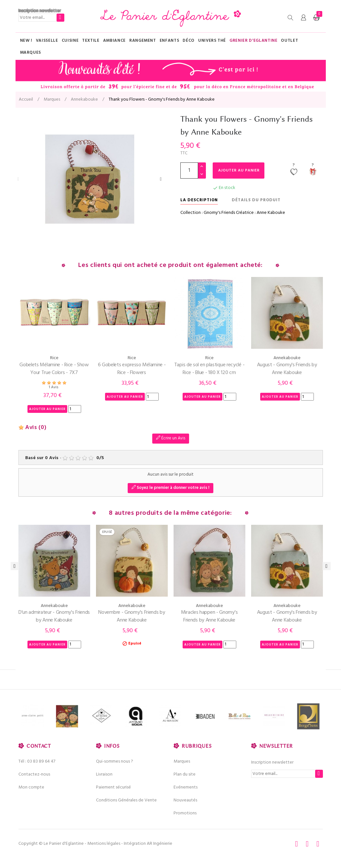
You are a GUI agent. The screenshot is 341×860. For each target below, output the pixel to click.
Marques (182, 761)
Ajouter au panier (240, 170)
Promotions (185, 813)
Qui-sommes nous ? (114, 761)
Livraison (104, 774)
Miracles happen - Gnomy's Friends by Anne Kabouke (209, 616)
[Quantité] (189, 170)
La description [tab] (199, 200)
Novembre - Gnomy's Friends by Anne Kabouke (131, 616)
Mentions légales (103, 843)
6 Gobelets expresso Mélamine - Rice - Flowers (132, 369)
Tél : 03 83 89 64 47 (36, 761)
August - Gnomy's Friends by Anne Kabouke (287, 369)
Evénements (185, 787)
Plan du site (185, 774)
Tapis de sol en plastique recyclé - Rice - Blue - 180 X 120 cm (209, 369)
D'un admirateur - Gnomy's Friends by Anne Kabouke (54, 616)
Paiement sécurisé (113, 787)
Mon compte (31, 787)
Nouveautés (185, 800)
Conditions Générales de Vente (126, 800)
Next (161, 179)
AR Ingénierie (159, 843)
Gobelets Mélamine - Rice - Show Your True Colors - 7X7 (54, 369)
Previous (18, 179)
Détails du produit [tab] (256, 200)
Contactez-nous (34, 774)
